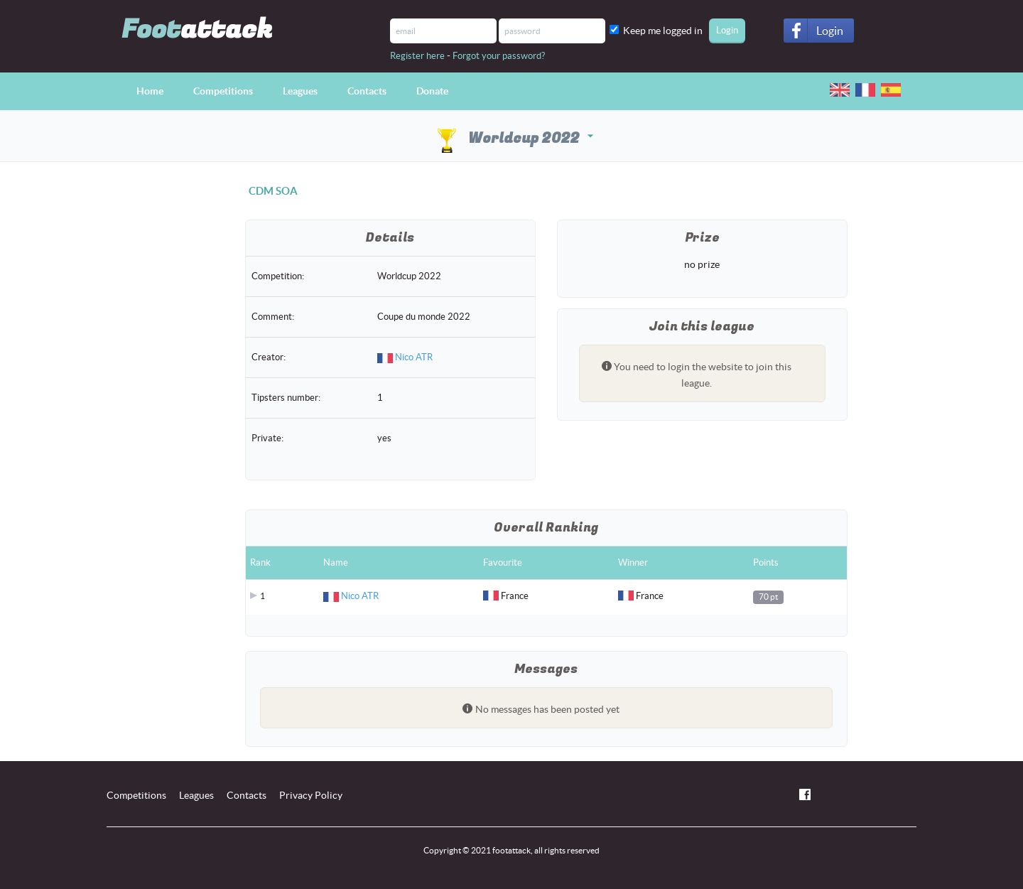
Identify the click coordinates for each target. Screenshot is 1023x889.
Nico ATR (414, 357)
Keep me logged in (665, 30)
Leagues (300, 91)
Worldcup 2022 (513, 138)
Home (149, 91)
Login (829, 30)
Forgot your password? (499, 55)
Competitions (223, 91)
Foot (197, 29)
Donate (432, 91)
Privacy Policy (310, 795)
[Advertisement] (165, 424)
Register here (417, 55)
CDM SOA (273, 191)
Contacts (366, 91)
